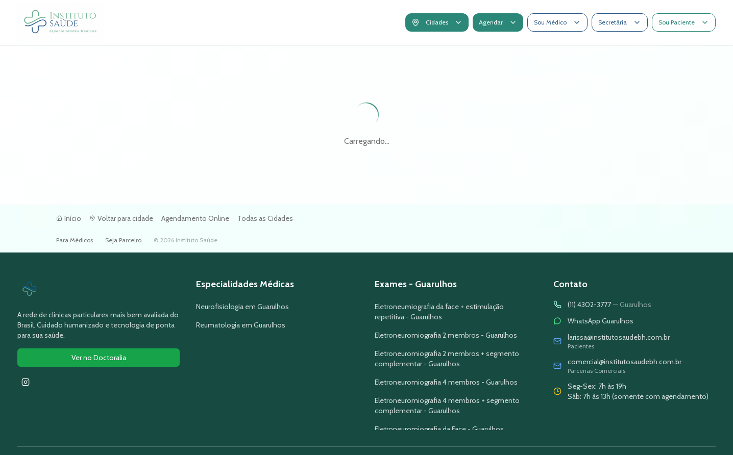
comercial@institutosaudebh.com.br (624, 361)
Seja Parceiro (123, 240)
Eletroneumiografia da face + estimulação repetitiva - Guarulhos (439, 311)
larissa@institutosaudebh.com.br (619, 337)
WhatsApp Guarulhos (600, 320)
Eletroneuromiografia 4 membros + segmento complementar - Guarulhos (447, 405)
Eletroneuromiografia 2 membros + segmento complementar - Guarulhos (447, 358)
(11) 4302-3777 (609, 304)
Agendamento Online (195, 218)
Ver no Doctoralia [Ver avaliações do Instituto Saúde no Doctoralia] (98, 357)
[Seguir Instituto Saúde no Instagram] (25, 382)
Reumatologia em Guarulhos (240, 325)
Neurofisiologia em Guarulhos (242, 306)
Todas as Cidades (265, 218)
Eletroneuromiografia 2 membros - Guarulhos (446, 335)
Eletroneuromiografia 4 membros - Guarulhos (446, 382)
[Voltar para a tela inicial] (60, 22)
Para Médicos (74, 240)
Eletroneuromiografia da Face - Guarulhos (439, 429)
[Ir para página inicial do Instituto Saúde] (98, 289)
